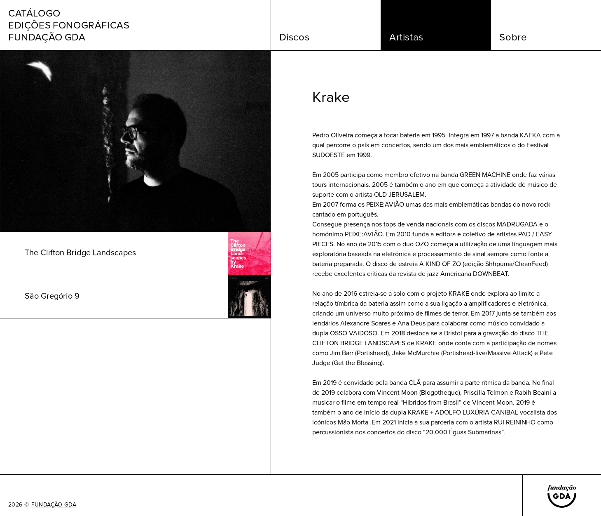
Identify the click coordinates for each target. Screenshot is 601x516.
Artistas (406, 37)
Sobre (513, 37)
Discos (294, 37)
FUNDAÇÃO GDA (53, 505)
